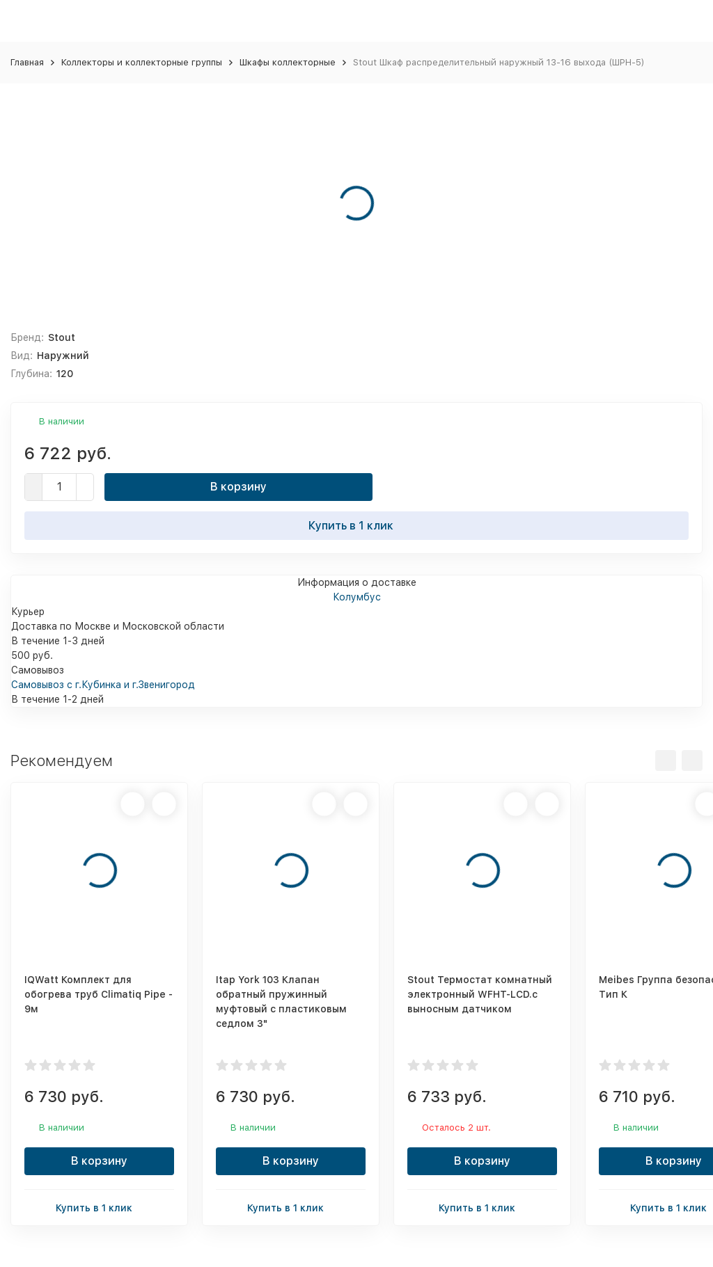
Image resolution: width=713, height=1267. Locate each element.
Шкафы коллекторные (288, 62)
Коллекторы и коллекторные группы (141, 62)
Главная (27, 62)
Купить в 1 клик (356, 525)
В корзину (238, 486)
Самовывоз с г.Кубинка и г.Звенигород (103, 684)
